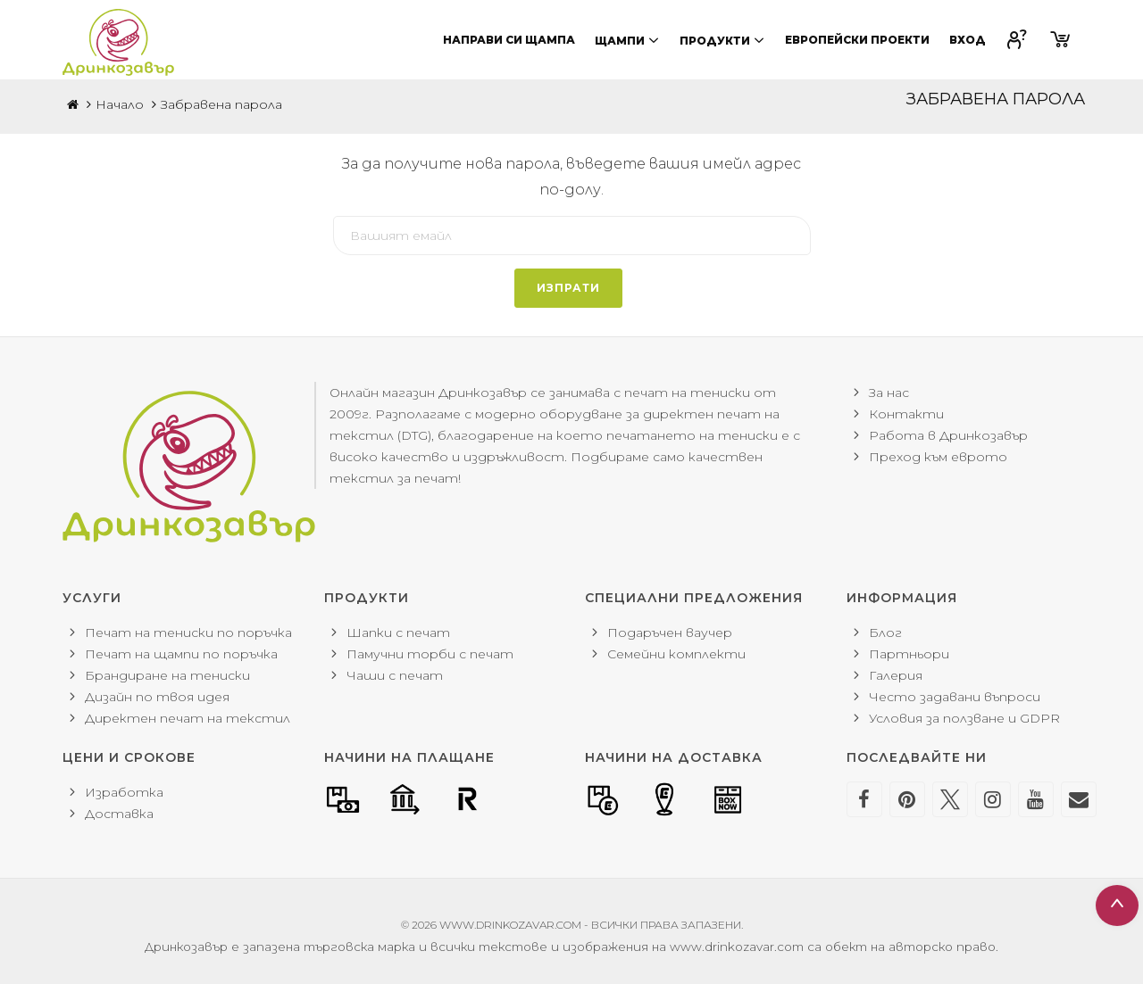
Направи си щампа (509, 39)
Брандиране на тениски (167, 675)
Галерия (895, 675)
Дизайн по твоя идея (157, 697)
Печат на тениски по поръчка (188, 632)
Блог (885, 632)
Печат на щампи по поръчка (181, 654)
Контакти (906, 414)
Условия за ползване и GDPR (964, 718)
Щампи (627, 40)
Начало (120, 104)
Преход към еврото (938, 457)
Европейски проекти (857, 39)
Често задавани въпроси (954, 697)
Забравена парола (221, 104)
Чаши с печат (394, 675)
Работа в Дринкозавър (948, 435)
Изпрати (568, 287)
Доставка (119, 814)
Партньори (909, 654)
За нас (889, 393)
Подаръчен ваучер (669, 632)
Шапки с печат (398, 632)
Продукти (722, 40)
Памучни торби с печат (429, 654)
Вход (967, 39)
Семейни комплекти (676, 654)
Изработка (124, 792)
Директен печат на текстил (187, 718)
